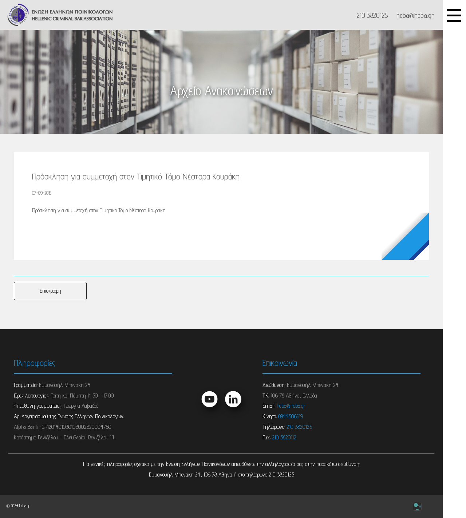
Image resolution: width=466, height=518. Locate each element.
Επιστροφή (50, 290)
